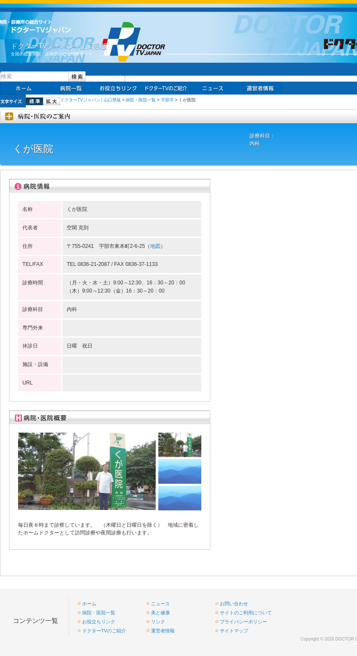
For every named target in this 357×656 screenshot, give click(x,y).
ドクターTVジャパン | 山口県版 (90, 100)
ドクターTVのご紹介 (104, 630)
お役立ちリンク (118, 88)
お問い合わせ (234, 603)
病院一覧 (71, 88)
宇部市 (167, 100)
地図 (155, 246)
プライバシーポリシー (243, 621)
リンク (135, 77)
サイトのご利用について (246, 612)
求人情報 (165, 88)
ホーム (23, 88)
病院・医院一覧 (141, 100)
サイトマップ (107, 77)
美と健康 (160, 612)
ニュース (213, 88)
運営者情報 (163, 630)
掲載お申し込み (260, 88)
